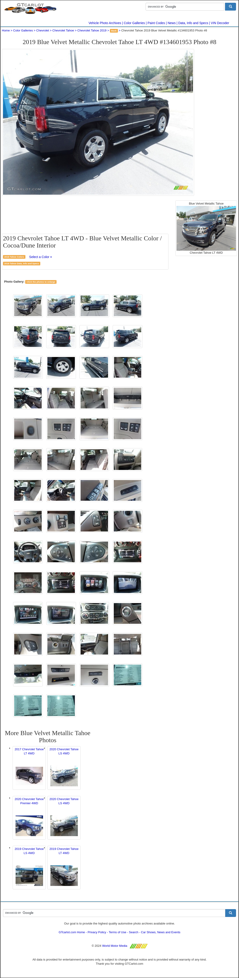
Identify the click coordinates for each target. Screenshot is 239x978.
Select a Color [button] (40, 257)
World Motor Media (114, 945)
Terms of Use (117, 932)
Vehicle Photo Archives (105, 23)
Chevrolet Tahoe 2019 (91, 30)
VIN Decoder (220, 23)
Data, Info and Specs (193, 23)
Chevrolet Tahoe (63, 30)
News (172, 23)
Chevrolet (42, 30)
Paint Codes (156, 23)
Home (6, 30)
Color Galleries (134, 23)
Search (133, 932)
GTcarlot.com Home (72, 932)
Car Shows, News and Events (160, 932)
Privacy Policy (97, 932)
